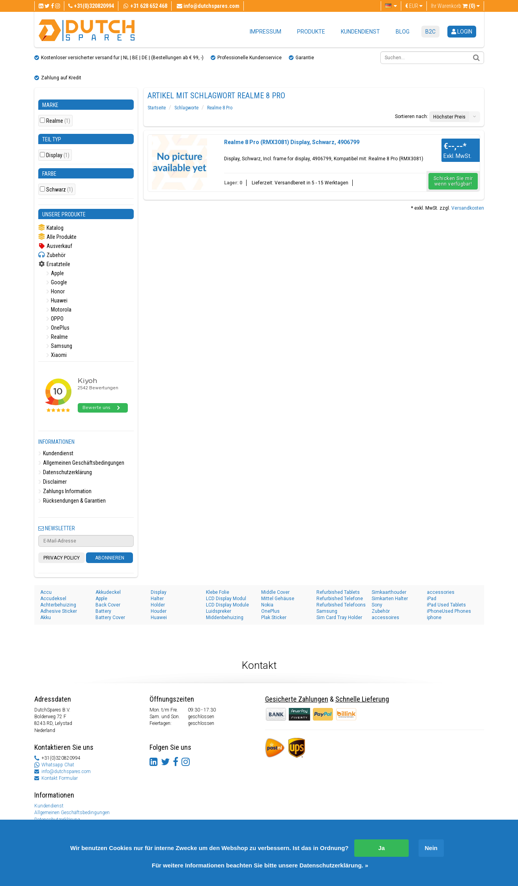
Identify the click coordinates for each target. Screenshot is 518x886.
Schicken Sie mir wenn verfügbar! (453, 181)
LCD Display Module (227, 605)
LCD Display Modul (226, 598)
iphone (434, 617)
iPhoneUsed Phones (449, 611)
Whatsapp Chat (57, 765)
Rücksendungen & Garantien (72, 500)
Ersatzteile (54, 264)
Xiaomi (56, 355)
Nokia (267, 605)
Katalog (51, 227)
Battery (103, 611)
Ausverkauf (55, 246)
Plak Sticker (273, 617)
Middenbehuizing (224, 617)
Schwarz (59, 190)
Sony (377, 605)
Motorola (58, 309)
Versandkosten (467, 208)
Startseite (157, 108)
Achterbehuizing (58, 605)
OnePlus (57, 328)
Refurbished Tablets (338, 592)
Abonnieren (109, 558)
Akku (45, 617)
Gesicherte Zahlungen (296, 699)
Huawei (56, 300)
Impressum (265, 31)
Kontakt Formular (59, 778)
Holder (158, 605)
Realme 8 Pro (219, 108)
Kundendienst (360, 31)
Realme (58, 121)
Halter (157, 598)
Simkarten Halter (390, 598)
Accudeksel (53, 598)
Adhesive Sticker (58, 611)
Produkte (311, 31)
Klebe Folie (217, 592)
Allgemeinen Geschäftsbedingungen (81, 463)
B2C (430, 31)
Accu (46, 592)
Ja (381, 848)
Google (56, 282)
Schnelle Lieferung (362, 699)
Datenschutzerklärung (65, 472)
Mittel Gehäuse (277, 598)
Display (57, 155)
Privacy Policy (61, 558)
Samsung (59, 346)
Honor (55, 291)
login (461, 31)
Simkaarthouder (389, 592)
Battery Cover (110, 617)
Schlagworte (186, 108)
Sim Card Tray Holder (339, 617)
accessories (440, 592)
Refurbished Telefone (339, 598)
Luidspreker (218, 611)
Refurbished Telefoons (341, 605)
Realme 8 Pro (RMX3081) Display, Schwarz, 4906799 (291, 142)
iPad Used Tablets (446, 605)
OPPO (55, 318)
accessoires (385, 617)
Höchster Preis (449, 117)
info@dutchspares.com (66, 771)
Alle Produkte (57, 236)
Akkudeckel (108, 592)
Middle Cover (275, 592)
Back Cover (107, 605)
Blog (403, 31)
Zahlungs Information (65, 491)
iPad (431, 598)
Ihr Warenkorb (455, 6)
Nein (431, 848)
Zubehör (51, 255)
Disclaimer (52, 482)
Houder (158, 611)
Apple (55, 273)
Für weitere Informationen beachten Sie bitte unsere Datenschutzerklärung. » (260, 865)
